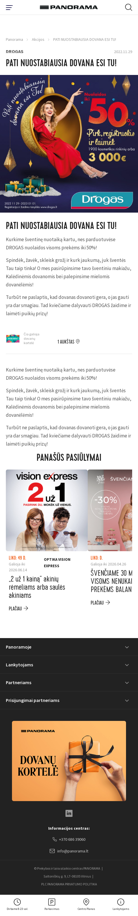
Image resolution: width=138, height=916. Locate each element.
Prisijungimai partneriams (32, 700)
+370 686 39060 (69, 840)
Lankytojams (19, 665)
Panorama (14, 39)
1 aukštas (66, 342)
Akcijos (38, 39)
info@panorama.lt (69, 851)
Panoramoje (18, 647)
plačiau (15, 609)
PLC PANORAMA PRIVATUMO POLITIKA (69, 884)
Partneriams (18, 682)
